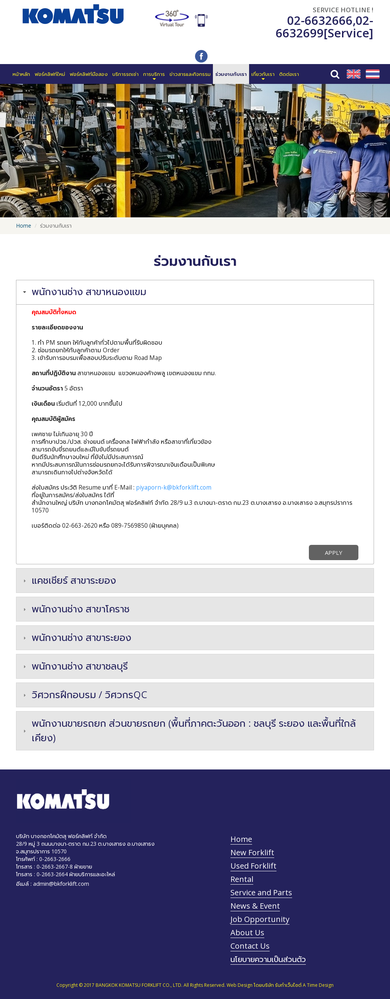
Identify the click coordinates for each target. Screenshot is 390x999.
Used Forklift (253, 866)
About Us (247, 932)
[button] (154, 74)
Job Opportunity (259, 919)
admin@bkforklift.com (61, 883)
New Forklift (252, 852)
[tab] (195, 292)
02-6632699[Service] (324, 26)
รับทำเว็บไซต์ (288, 985)
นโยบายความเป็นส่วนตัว (268, 959)
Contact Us (250, 946)
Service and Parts (261, 892)
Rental (241, 879)
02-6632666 (320, 20)
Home (23, 225)
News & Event (255, 906)
